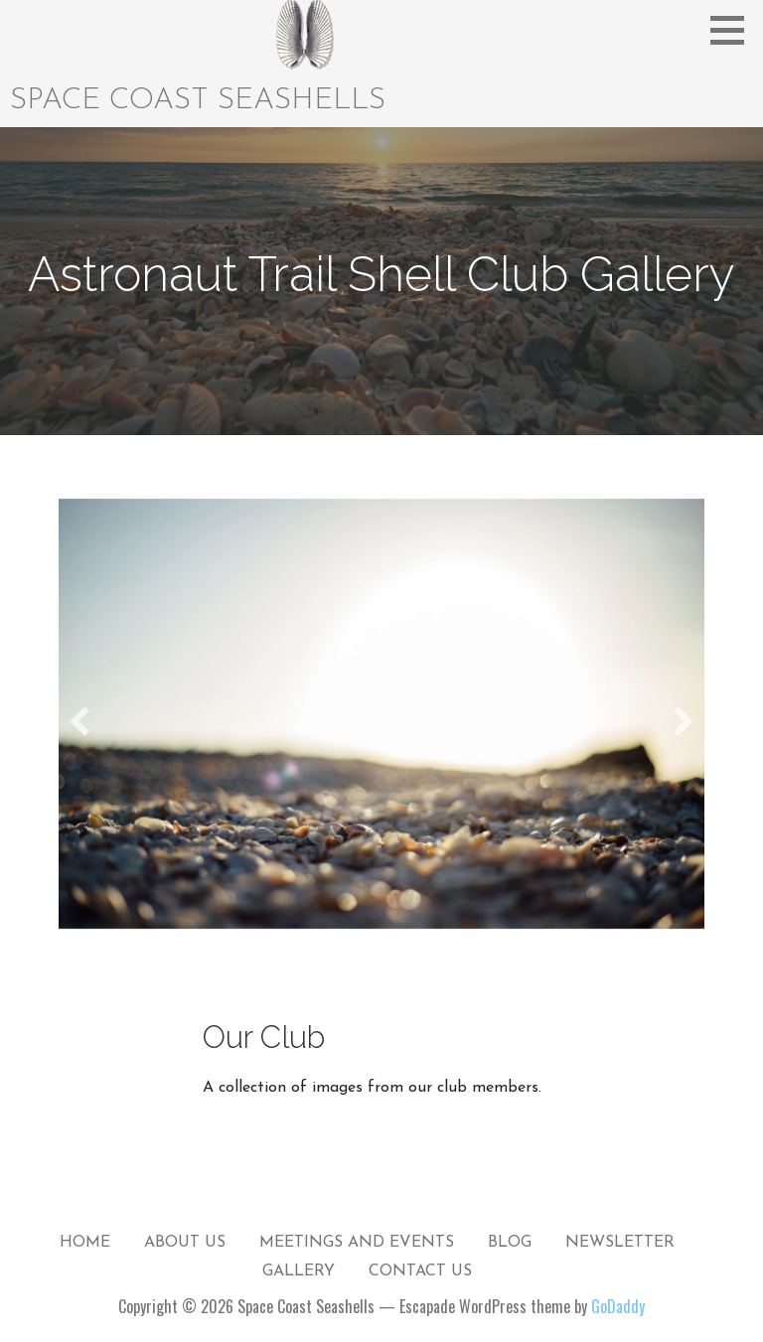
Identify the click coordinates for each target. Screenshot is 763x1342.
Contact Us (420, 1271)
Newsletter (620, 1243)
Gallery (298, 1271)
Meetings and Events (356, 1243)
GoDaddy (618, 1306)
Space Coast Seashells (197, 100)
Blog (510, 1243)
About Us (185, 1243)
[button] (734, 30)
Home (85, 1243)
